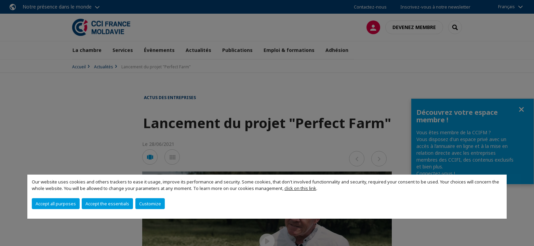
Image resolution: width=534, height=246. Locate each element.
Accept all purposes (56, 204)
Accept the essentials (107, 204)
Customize (150, 204)
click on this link (300, 188)
